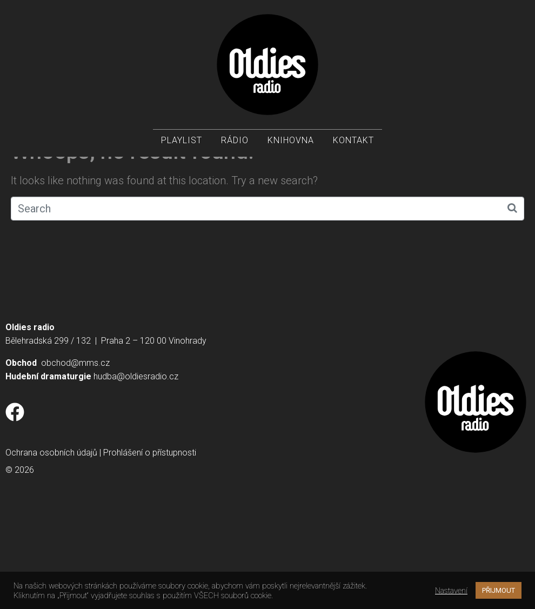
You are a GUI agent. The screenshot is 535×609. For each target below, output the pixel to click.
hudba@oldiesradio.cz (135, 470)
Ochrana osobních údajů (51, 546)
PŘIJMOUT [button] (498, 590)
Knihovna (291, 141)
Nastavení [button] (451, 590)
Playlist (181, 141)
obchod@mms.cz (75, 456)
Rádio (235, 141)
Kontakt (353, 141)
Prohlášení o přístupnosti (149, 546)
